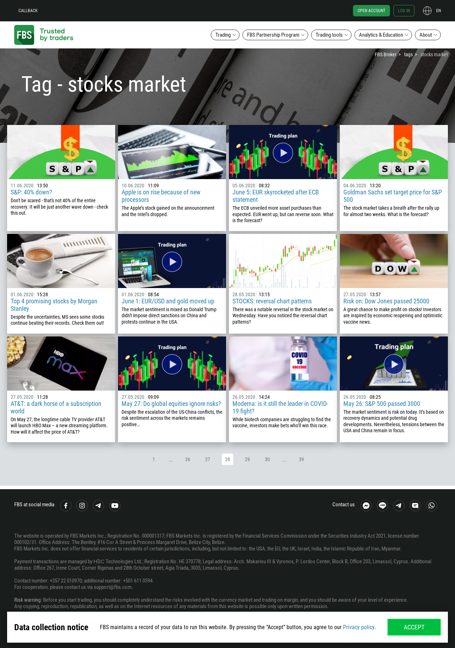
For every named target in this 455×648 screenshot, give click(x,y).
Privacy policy (358, 627)
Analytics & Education (381, 35)
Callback (28, 10)
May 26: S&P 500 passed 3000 (381, 403)
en (438, 10)
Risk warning (27, 600)
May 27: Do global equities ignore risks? (171, 403)
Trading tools (329, 35)
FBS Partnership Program (273, 35)
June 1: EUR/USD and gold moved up (168, 301)
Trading (223, 35)
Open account (371, 10)
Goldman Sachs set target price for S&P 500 (392, 195)
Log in (404, 10)
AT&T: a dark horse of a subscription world (56, 407)
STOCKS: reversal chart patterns (272, 301)
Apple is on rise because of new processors (161, 195)
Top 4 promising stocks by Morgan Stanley (54, 304)
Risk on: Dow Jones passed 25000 (386, 301)
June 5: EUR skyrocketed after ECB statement (275, 195)
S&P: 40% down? (31, 192)
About (425, 35)
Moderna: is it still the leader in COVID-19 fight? (280, 407)
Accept (414, 627)
